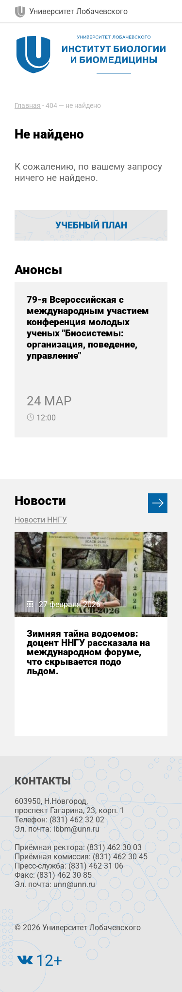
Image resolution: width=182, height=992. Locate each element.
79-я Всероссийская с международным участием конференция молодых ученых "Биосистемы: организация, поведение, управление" (88, 327)
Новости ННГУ (41, 519)
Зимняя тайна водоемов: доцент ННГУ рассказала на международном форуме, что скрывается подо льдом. (88, 652)
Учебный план (91, 225)
